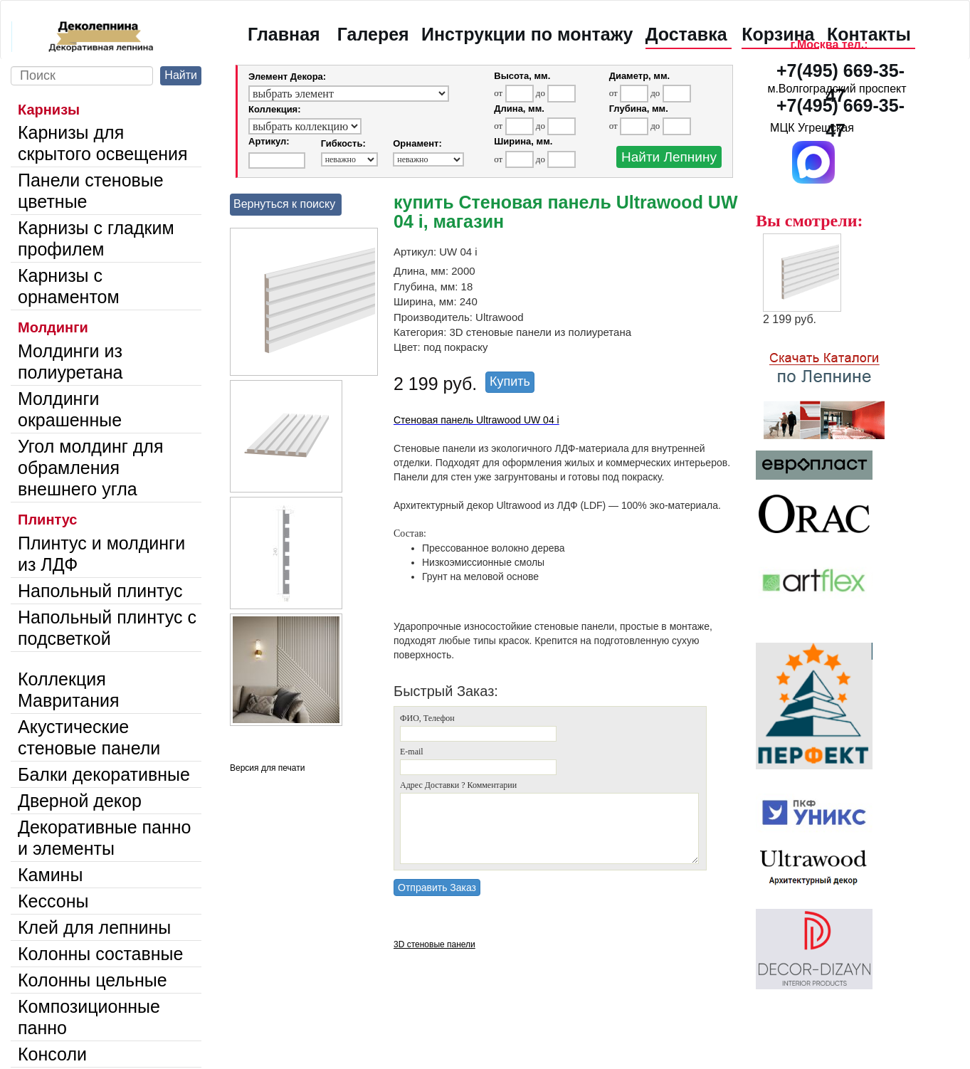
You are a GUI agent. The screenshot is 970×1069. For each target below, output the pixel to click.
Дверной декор (80, 801)
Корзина (778, 34)
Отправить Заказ (437, 887)
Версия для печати (267, 768)
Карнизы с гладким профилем (96, 238)
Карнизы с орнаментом (69, 286)
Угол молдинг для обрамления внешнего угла (90, 467)
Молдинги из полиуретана (70, 361)
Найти (180, 75)
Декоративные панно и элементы (104, 837)
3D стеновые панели (434, 944)
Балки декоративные (104, 774)
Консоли (52, 1054)
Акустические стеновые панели (89, 737)
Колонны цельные (92, 980)
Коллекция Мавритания (69, 689)
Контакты (869, 34)
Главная (284, 34)
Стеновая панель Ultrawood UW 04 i (476, 420)
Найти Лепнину (669, 156)
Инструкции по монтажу (527, 34)
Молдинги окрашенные (70, 409)
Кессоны (53, 901)
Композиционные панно (89, 1017)
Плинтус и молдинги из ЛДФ (101, 553)
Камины (50, 875)
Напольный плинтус (100, 591)
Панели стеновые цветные (91, 190)
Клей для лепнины (94, 927)
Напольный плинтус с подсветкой (107, 627)
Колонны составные (100, 954)
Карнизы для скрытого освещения (103, 143)
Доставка (686, 34)
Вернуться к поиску (284, 204)
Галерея (373, 34)
